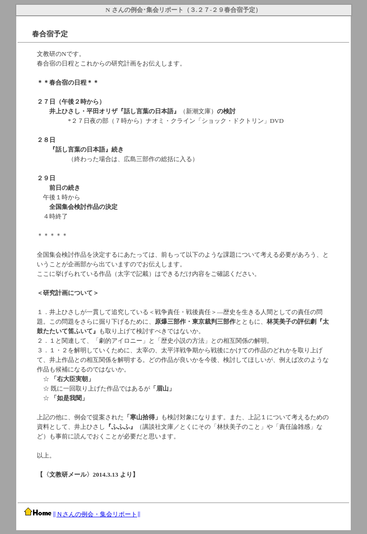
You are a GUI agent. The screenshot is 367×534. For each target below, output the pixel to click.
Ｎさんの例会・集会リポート (96, 514)
